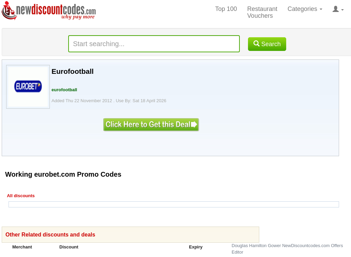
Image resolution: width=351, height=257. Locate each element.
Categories (305, 8)
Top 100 (226, 8)
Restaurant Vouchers (262, 12)
